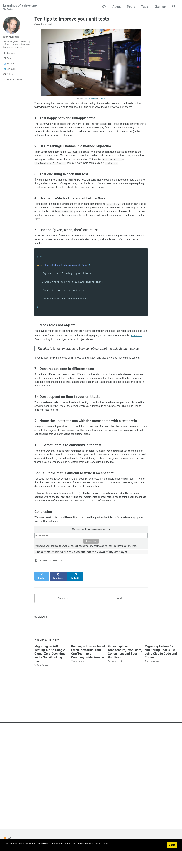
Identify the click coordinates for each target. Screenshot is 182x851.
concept (75, 385)
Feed (7, 837)
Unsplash (102, 99)
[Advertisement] (91, 794)
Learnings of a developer (20, 7)
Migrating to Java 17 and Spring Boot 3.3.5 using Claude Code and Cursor (161, 745)
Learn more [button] (101, 845)
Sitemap (159, 7)
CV (103, 7)
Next (119, 691)
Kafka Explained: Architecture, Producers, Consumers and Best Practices (125, 745)
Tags (143, 7)
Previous (63, 691)
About (115, 7)
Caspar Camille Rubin (90, 99)
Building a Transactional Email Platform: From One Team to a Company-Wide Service (88, 745)
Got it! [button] (172, 845)
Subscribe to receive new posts (91, 629)
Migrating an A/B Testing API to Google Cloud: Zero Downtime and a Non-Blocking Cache (49, 747)
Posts (130, 7)
